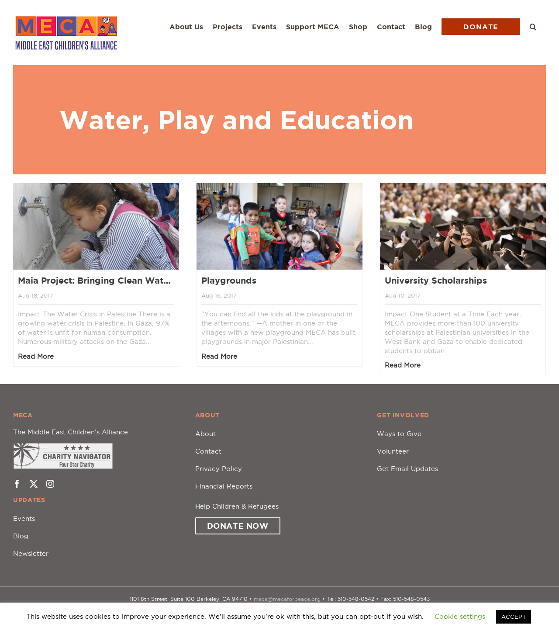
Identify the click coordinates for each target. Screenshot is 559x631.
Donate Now (238, 525)
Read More (36, 356)
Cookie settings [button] (460, 616)
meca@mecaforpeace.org (287, 599)
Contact (208, 451)
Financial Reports (223, 486)
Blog (20, 536)
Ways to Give (399, 433)
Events (24, 518)
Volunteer (393, 451)
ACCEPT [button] (513, 617)
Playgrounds (228, 280)
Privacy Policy (218, 468)
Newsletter (30, 553)
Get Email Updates (407, 468)
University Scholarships (436, 280)
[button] (533, 26)
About (205, 433)
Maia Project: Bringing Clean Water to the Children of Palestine (96, 280)
